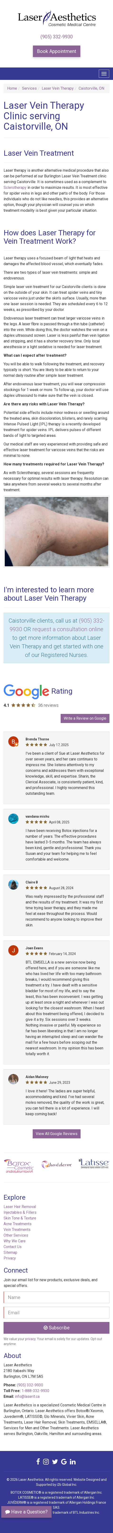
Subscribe (57, 1328)
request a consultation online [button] (67, 629)
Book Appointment (56, 51)
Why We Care (15, 1241)
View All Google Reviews (56, 1133)
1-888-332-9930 (35, 1390)
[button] (11, 1168)
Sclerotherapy (15, 187)
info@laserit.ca (27, 1396)
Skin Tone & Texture (20, 1218)
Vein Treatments (17, 1229)
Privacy (10, 1258)
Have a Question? (26, 1512)
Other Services (16, 1235)
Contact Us (13, 1246)
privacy (30, 1339)
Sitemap (10, 1252)
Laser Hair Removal (20, 1206)
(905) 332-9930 (57, 37)
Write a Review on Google (85, 718)
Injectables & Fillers (20, 1212)
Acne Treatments (18, 1224)
